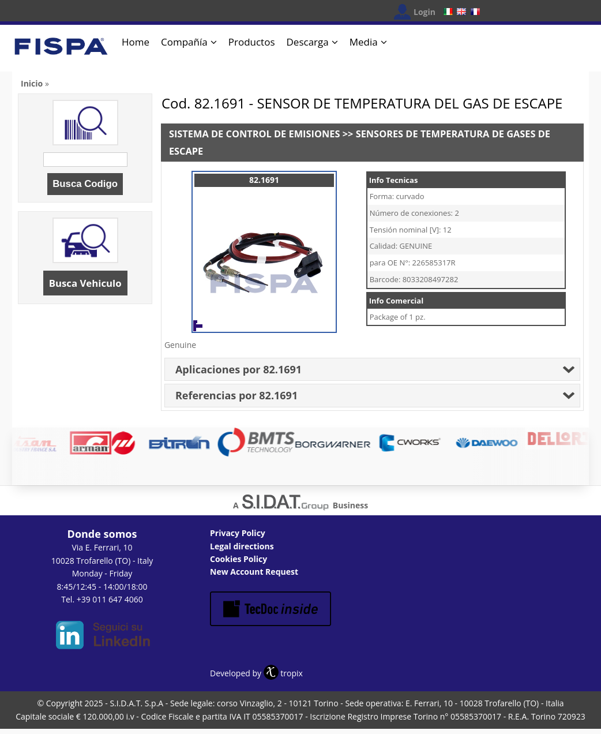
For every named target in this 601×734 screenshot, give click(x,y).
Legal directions (242, 546)
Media (364, 41)
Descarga (308, 41)
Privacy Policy (237, 532)
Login (424, 11)
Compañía (184, 41)
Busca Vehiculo (85, 283)
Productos (251, 41)
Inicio (32, 83)
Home (135, 41)
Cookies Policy (238, 558)
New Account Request (254, 571)
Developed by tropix (256, 673)
